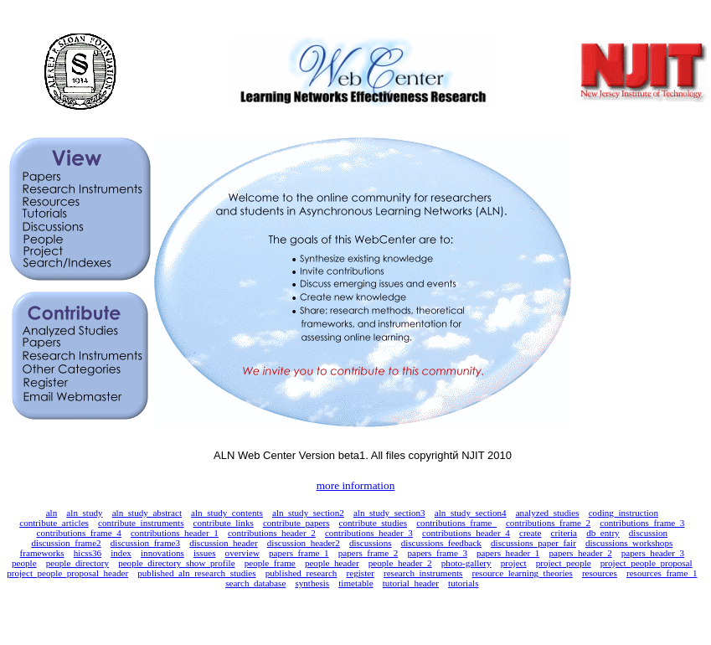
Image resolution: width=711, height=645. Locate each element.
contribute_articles (54, 523)
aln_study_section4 (471, 513)
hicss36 (87, 553)
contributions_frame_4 (79, 533)
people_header (332, 563)
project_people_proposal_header (67, 573)
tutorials (463, 583)
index (121, 553)
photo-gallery (466, 563)
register (360, 573)
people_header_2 (400, 563)
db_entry (603, 533)
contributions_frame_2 (548, 523)
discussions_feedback (441, 543)
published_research (301, 573)
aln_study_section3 (389, 513)
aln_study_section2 (308, 513)
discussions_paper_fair (533, 543)
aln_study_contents (227, 513)
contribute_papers (296, 523)
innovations (162, 553)
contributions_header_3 (369, 533)
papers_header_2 (580, 553)
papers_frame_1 (299, 553)
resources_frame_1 (662, 573)
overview (242, 553)
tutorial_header (411, 583)
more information (356, 485)
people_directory (77, 563)
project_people (563, 563)
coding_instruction (623, 513)
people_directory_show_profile (176, 563)
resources (599, 573)
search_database (255, 583)
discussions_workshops (628, 543)
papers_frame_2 (368, 553)
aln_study (84, 513)
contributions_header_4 (466, 533)
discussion (648, 533)
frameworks (42, 553)
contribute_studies (373, 523)
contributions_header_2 (272, 533)
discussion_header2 (303, 543)
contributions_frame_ (456, 523)
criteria (564, 533)
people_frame (270, 563)
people (24, 563)
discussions (370, 543)
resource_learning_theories (521, 573)
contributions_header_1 (175, 533)
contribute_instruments (140, 523)
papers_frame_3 (437, 553)
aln (52, 513)
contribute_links (223, 523)
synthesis (312, 583)
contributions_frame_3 (642, 523)
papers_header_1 (508, 553)
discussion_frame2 (65, 543)
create (530, 533)
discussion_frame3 (145, 543)
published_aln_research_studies (196, 573)
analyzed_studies (548, 513)
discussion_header (223, 543)
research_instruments (423, 573)
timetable (355, 583)
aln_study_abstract (147, 513)
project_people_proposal (646, 563)
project (514, 563)
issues (204, 553)
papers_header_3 (652, 553)
